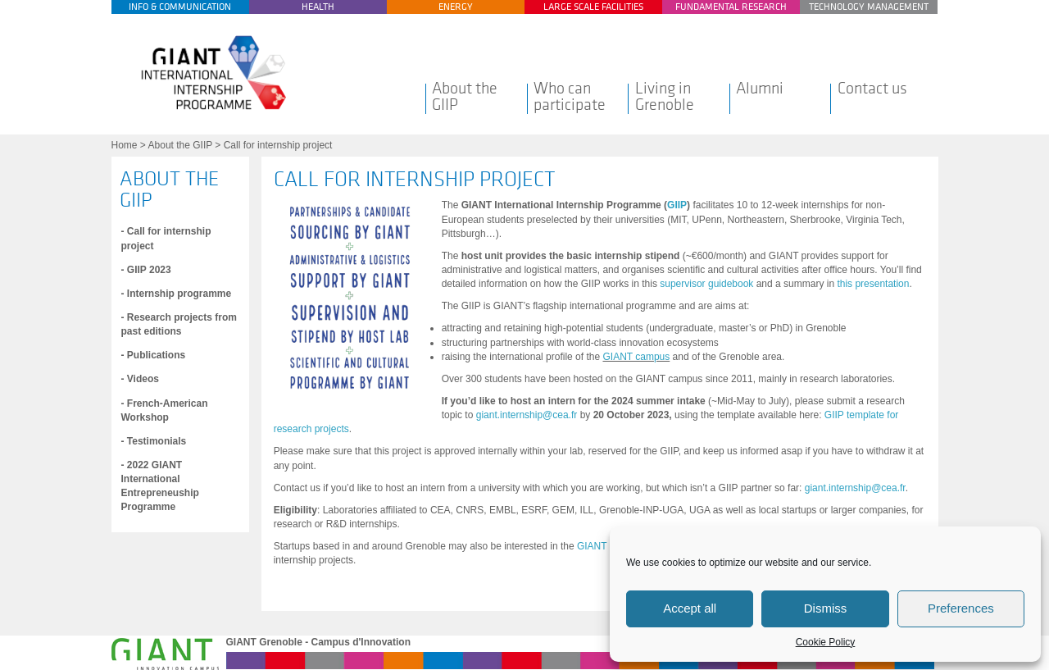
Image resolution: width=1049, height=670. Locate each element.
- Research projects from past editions (179, 324)
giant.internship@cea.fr (527, 415)
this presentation (873, 283)
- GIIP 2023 (146, 270)
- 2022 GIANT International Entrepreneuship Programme (160, 486)
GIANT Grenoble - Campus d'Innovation (318, 642)
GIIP (677, 205)
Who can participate (570, 96)
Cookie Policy (826, 642)
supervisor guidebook (706, 283)
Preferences (961, 608)
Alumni (759, 88)
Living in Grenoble (664, 96)
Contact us (872, 88)
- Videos (140, 379)
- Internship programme (176, 293)
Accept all (689, 608)
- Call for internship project (166, 238)
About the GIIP (464, 96)
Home (124, 145)
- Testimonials (154, 441)
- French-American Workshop (164, 410)
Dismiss (825, 608)
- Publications (153, 355)
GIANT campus (636, 356)
